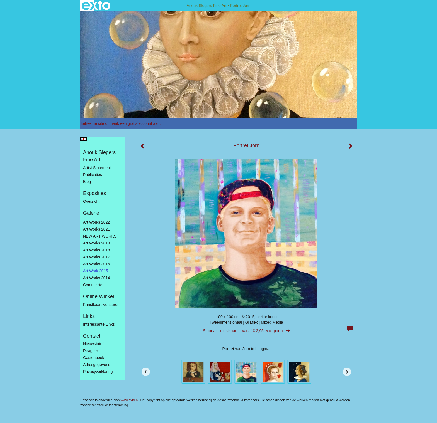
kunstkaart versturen (101, 304)
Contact (91, 336)
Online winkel (98, 296)
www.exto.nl (130, 400)
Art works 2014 (96, 278)
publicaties (92, 174)
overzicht (91, 201)
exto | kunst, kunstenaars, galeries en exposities (96, 5)
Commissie (92, 285)
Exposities (94, 193)
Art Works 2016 (96, 264)
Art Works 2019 (96, 243)
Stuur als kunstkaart (246, 330)
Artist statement (97, 167)
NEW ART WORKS (99, 236)
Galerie (91, 213)
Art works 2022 (96, 222)
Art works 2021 (96, 229)
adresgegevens (96, 364)
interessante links (99, 324)
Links (89, 316)
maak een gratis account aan (135, 123)
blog (87, 181)
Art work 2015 (95, 271)
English (83, 139)
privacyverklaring (98, 371)
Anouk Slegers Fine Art (206, 5)
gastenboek (93, 357)
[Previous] (146, 372)
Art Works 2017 (96, 257)
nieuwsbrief (93, 344)
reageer (90, 350)
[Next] (347, 372)
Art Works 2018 (96, 250)
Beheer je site (92, 123)
